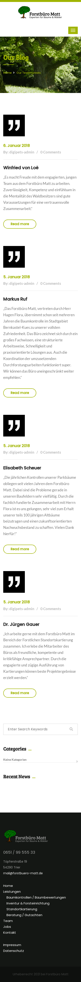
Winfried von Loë (20, 168)
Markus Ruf (15, 299)
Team (8, 920)
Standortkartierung (21, 909)
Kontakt (9, 932)
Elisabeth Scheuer (22, 468)
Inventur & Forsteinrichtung (27, 903)
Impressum (12, 945)
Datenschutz (13, 950)
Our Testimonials (28, 73)
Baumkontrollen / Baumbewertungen (36, 897)
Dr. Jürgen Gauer (21, 624)
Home (7, 73)
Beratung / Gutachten (24, 915)
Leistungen (12, 891)
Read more (20, 224)
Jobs (7, 926)
